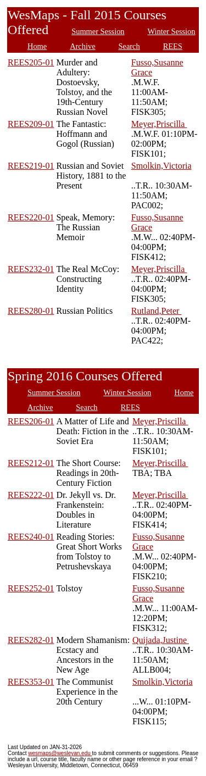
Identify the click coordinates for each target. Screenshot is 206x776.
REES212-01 (31, 463)
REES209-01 (31, 124)
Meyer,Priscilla (159, 124)
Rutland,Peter (156, 310)
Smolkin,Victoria (161, 165)
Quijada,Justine (160, 640)
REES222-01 (31, 495)
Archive (82, 46)
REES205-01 (31, 62)
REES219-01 (31, 165)
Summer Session (97, 31)
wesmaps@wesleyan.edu (60, 753)
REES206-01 (31, 421)
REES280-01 (31, 310)
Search (129, 46)
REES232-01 (31, 269)
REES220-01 (31, 217)
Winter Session (172, 31)
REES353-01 (31, 681)
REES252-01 (31, 588)
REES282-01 (31, 640)
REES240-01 (31, 536)
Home (37, 46)
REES (172, 46)
